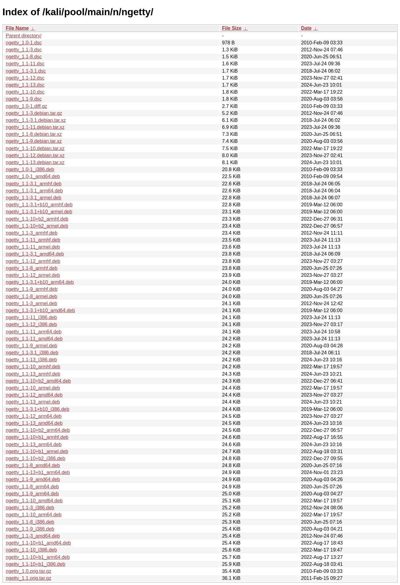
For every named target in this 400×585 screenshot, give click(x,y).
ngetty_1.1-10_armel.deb (33, 388)
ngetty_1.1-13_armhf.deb (33, 374)
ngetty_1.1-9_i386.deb (30, 529)
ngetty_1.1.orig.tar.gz (28, 578)
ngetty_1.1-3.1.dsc (26, 71)
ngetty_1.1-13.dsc (25, 85)
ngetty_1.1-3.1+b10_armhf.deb (39, 204)
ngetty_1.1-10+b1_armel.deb (37, 451)
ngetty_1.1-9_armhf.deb (31, 289)
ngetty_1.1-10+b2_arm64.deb (38, 430)
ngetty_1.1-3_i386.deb (30, 507)
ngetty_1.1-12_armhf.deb (33, 261)
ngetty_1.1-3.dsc (24, 49)
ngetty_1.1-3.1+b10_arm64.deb (40, 282)
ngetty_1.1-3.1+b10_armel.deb (39, 211)
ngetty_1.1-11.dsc (25, 63)
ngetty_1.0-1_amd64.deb (33, 176)
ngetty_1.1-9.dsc (24, 99)
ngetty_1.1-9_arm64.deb (32, 493)
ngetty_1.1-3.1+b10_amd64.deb (40, 310)
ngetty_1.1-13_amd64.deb (34, 423)
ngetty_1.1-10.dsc (25, 92)
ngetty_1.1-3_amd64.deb (33, 536)
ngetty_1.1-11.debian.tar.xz (35, 127)
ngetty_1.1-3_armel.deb (31, 303)
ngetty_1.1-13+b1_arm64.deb (38, 472)
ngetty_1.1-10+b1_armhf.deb (37, 437)
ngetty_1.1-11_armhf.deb (33, 240)
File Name (17, 28)
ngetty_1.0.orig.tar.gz (28, 571)
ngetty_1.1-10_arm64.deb (33, 514)
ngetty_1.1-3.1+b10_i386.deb (37, 409)
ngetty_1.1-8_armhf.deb (31, 268)
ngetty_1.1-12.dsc (25, 78)
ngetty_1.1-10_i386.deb (31, 549)
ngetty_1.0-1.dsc (24, 42)
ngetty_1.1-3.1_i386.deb (32, 352)
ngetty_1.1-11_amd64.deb (34, 338)
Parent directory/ (23, 35)
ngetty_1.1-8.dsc (24, 56)
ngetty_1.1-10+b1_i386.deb (35, 564)
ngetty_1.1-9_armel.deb (31, 345)
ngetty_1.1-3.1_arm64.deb (34, 190)
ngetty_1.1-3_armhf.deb (31, 233)
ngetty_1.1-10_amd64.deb (34, 500)
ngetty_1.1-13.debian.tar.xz (35, 162)
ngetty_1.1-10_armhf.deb (33, 366)
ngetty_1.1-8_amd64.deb (33, 465)
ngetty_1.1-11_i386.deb (31, 317)
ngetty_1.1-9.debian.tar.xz (34, 141)
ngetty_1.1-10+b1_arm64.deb (38, 557)
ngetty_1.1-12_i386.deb (31, 324)
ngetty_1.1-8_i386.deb (30, 522)
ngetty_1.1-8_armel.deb (31, 296)
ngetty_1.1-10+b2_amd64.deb (38, 381)
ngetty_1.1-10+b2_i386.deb (35, 458)
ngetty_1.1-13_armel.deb (33, 401)
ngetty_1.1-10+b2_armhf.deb (37, 219)
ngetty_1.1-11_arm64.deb (33, 331)
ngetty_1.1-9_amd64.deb (33, 479)
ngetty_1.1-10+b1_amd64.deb (38, 542)
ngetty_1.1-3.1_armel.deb (33, 197)
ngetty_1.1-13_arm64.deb (33, 444)
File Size (232, 28)
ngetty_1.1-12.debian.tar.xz (35, 155)
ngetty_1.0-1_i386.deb (30, 169)
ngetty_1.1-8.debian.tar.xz (34, 134)
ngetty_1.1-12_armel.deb (33, 275)
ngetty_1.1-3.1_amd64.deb (35, 253)
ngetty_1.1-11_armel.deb (33, 246)
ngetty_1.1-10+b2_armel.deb (37, 226)
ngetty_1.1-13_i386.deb (31, 359)
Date (306, 28)
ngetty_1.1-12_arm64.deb (33, 416)
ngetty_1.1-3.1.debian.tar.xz (36, 120)
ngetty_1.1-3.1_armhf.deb (33, 183)
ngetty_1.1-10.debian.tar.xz (35, 148)
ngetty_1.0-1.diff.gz (26, 106)
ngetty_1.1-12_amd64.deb (34, 394)
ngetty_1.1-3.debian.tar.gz (34, 113)
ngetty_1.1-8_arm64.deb (32, 486)
